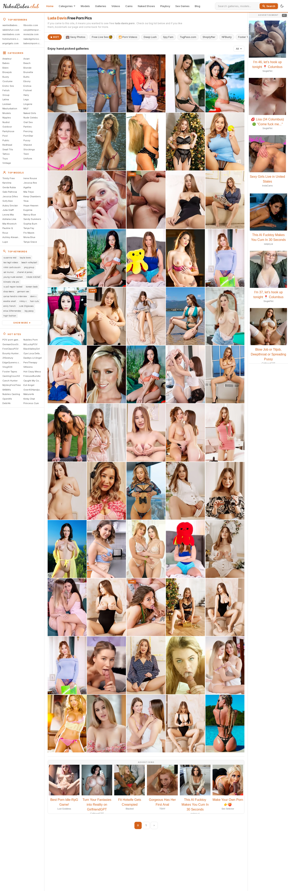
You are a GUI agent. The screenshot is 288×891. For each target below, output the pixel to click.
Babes (5, 63)
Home (49, 6)
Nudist (6, 122)
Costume (7, 81)
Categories (67, 6)
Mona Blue (29, 237)
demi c (33, 296)
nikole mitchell (33, 277)
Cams (129, 6)
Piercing (27, 131)
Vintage (6, 163)
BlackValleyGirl (31, 348)
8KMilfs (6, 389)
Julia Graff (8, 210)
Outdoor (7, 126)
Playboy (165, 6)
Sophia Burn (30, 223)
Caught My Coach (33, 380)
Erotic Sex (8, 86)
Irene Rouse (30, 178)
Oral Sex (28, 122)
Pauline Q (7, 228)
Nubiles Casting (11, 394)
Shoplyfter (209, 37)
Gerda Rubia (9, 187)
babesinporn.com (33, 43)
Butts (26, 76)
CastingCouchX (11, 376)
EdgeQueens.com (12, 362)
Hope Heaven (30, 205)
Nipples (6, 117)
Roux (5, 232)
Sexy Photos (75, 37)
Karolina (6, 182)
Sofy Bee (7, 201)
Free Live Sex (102, 37)
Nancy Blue (29, 214)
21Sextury (7, 357)
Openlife (7, 398)
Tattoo (6, 154)
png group (29, 267)
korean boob (32, 286)
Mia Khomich (9, 223)
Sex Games (182, 6)
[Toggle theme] (282, 6)
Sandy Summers (32, 219)
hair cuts (34, 301)
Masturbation (9, 108)
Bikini (5, 67)
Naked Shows (146, 6)
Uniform (27, 158)
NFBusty (227, 37)
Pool (5, 135)
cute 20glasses (26, 306)
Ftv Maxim (28, 232)
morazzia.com (31, 34)
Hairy (26, 95)
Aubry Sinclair (10, 205)
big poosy (29, 311)
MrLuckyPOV (30, 344)
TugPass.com (188, 37)
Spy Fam (168, 37)
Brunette (28, 72)
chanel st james (24, 272)
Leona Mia (8, 214)
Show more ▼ (22, 323)
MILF (26, 108)
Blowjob (7, 72)
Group (5, 95)
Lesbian (6, 104)
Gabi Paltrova (9, 191)
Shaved (27, 144)
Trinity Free (8, 178)
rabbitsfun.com (10, 29)
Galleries (100, 6)
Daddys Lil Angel (32, 357)
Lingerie (27, 104)
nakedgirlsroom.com (33, 39)
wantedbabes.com (12, 25)
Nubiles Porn (30, 339)
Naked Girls (29, 113)
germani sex (23, 291)
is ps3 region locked (12, 286)
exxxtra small (9, 301)
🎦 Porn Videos (128, 37)
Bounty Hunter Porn (12, 353)
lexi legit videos (10, 262)
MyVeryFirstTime (11, 385)
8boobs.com (30, 25)
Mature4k (28, 394)
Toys (5, 158)
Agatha (27, 187)
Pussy (26, 140)
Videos (115, 6)
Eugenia (27, 210)
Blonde (27, 67)
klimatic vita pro (11, 282)
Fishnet (27, 90)
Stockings (29, 149)
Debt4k (6, 403)
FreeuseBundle (32, 376)
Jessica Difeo (10, 196)
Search (268, 6)
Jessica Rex (30, 182)
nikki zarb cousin (12, 267)
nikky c (23, 301)
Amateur (7, 58)
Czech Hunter (10, 380)
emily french (9, 306)
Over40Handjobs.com (33, 389)
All (239, 48)
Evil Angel (28, 385)
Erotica (27, 86)
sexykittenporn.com (33, 29)
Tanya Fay (28, 228)
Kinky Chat (29, 398)
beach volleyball (29, 262)
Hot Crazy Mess (32, 371)
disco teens (8, 291)
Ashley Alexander (12, 237)
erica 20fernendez (12, 311)
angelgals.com (10, 43)
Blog (197, 6)
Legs (26, 99)
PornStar (28, 135)
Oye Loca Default (32, 353)
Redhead (7, 144)
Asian (26, 58)
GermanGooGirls (11, 344)
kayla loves (25, 257)
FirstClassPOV (10, 348)
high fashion (9, 315)
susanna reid (9, 257)
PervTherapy (30, 362)
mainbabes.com (11, 34)
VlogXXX (7, 367)
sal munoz (8, 272)
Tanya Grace (30, 241)
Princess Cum (31, 403)
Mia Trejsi (28, 191)
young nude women (13, 277)
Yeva (25, 201)
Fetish (5, 90)
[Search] (238, 6)
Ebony (26, 81)
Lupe (5, 241)
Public (5, 140)
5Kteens (28, 367)
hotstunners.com (12, 39)
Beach (26, 63)
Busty (5, 76)
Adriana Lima (9, 219)
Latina (5, 99)
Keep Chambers (32, 196)
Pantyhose (8, 131)
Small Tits (7, 149)
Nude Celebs (30, 117)
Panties (27, 126)
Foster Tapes (9, 371)
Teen (26, 154)
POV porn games (11, 339)
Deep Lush (150, 37)
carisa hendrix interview (15, 296)
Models (85, 6)
